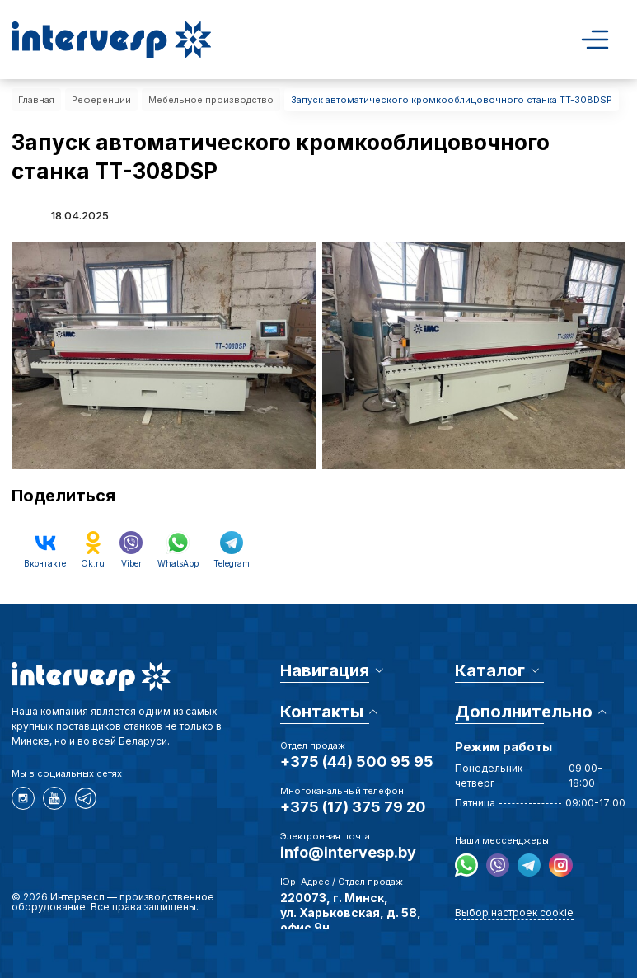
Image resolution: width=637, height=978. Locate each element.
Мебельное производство (211, 100)
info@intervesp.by (348, 852)
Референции (101, 100)
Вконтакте (45, 549)
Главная (36, 100)
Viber (131, 549)
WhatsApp (178, 549)
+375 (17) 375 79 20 (353, 807)
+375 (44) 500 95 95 (356, 761)
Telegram (231, 549)
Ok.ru (93, 549)
